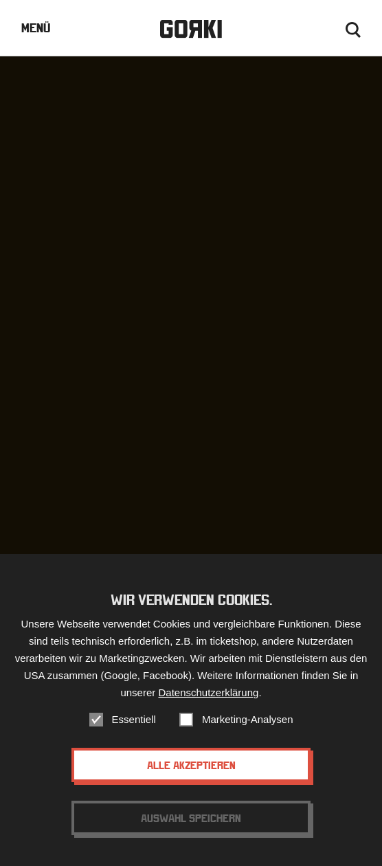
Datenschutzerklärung (208, 692)
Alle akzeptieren (191, 765)
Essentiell (134, 719)
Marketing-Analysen (247, 719)
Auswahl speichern (191, 818)
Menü (35, 28)
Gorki (191, 29)
